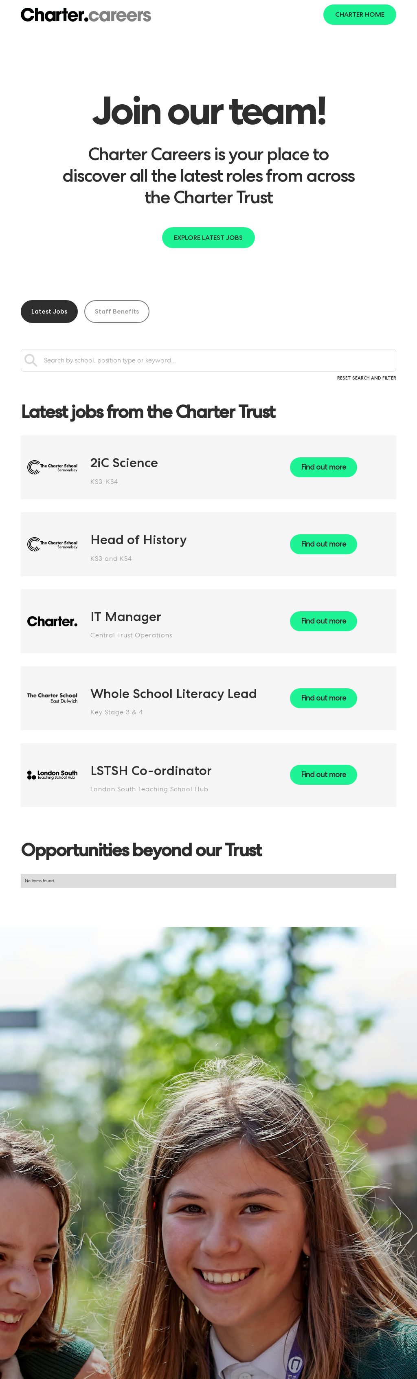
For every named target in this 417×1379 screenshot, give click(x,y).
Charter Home (359, 14)
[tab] (49, 311)
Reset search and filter (366, 378)
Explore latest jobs (208, 237)
